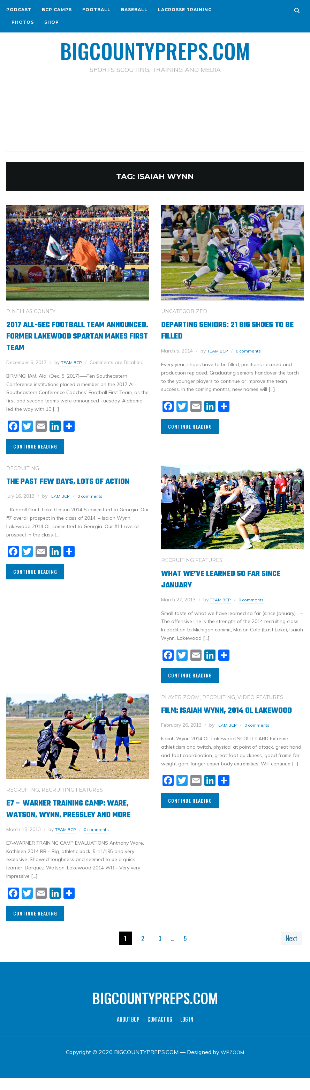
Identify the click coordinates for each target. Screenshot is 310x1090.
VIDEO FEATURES (260, 697)
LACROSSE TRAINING (185, 9)
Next (289, 949)
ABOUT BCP (128, 1032)
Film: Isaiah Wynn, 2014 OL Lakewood (217, 716)
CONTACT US (160, 1032)
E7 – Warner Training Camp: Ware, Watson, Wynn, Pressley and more (75, 814)
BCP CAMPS (57, 9)
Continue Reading (35, 446)
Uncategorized (184, 311)
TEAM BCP (73, 362)
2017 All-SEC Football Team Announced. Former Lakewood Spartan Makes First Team (71, 336)
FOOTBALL (96, 9)
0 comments (252, 351)
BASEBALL (134, 9)
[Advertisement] (155, 105)
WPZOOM (232, 1063)
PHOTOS (23, 22)
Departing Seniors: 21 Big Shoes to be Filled (228, 330)
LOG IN (186, 1032)
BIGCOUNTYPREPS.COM (155, 49)
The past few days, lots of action (65, 487)
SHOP (51, 22)
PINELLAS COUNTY (30, 311)
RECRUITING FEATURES (191, 560)
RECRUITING (22, 468)
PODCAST (18, 9)
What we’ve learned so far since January (221, 579)
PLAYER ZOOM (180, 697)
